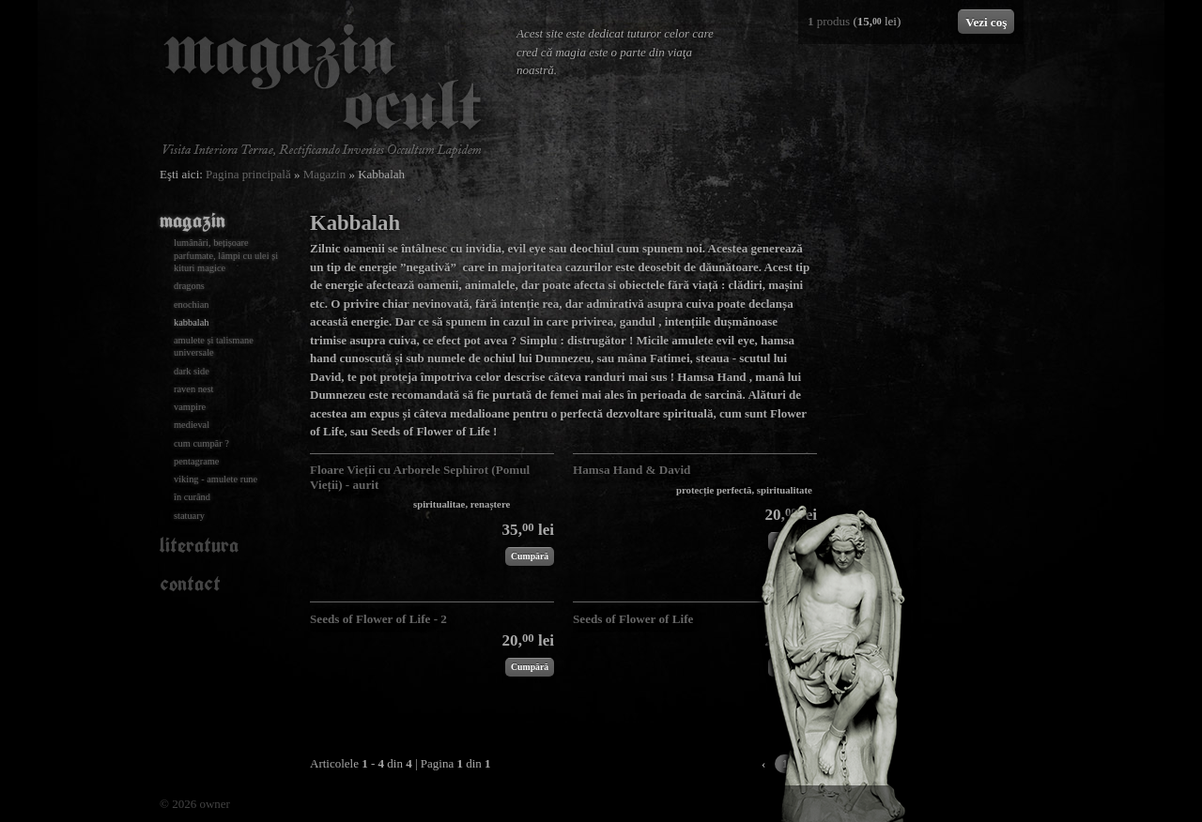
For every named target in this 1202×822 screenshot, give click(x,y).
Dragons (189, 286)
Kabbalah (191, 322)
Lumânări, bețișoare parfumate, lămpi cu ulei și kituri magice (226, 255)
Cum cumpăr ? (201, 443)
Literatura (199, 544)
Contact (190, 583)
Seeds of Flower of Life (633, 619)
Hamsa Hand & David (631, 470)
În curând (192, 497)
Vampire (190, 407)
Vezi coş (986, 22)
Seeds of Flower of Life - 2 (378, 619)
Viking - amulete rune (215, 479)
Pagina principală (248, 174)
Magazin (324, 174)
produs (829, 21)
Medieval (191, 424)
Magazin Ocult (322, 91)
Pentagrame (196, 461)
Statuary (189, 515)
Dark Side (191, 371)
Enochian (191, 304)
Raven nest (193, 389)
